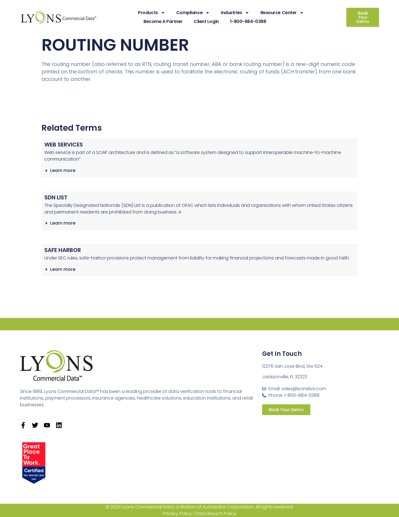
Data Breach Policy (216, 513)
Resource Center (282, 12)
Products (151, 12)
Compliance (193, 12)
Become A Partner (163, 21)
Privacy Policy (177, 513)
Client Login (206, 21)
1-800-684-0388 (248, 21)
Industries (235, 12)
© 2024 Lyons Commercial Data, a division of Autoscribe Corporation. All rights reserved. (200, 507)
